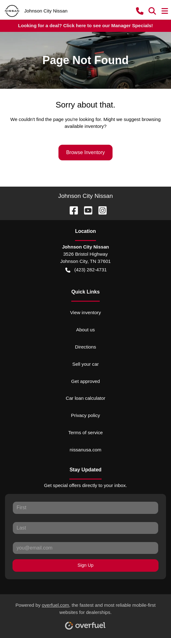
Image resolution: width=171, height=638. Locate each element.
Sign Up (85, 565)
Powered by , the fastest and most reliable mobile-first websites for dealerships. (85, 613)
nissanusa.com (85, 449)
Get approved (85, 381)
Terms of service (85, 432)
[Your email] (85, 548)
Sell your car (85, 364)
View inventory (85, 312)
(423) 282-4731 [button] (86, 270)
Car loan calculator (85, 398)
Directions (85, 346)
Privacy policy (85, 415)
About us (85, 329)
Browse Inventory (85, 152)
